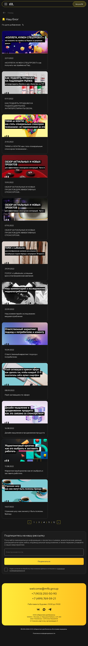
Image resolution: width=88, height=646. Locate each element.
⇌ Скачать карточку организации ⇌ (44, 621)
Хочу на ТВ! (79, 4)
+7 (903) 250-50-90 (44, 593)
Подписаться (44, 561)
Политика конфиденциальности (44, 633)
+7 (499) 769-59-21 (44, 598)
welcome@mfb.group (44, 588)
